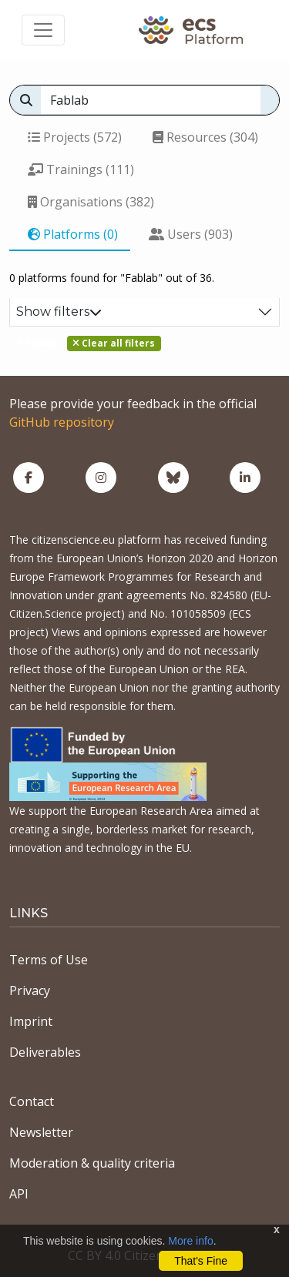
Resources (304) (205, 137)
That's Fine (200, 1261)
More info (190, 1241)
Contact (31, 1101)
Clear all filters (113, 343)
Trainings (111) (81, 169)
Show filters (59, 311)
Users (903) (191, 234)
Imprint (30, 1021)
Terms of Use (48, 959)
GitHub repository (61, 422)
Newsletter (41, 1132)
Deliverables (45, 1052)
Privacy (29, 990)
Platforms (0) (73, 234)
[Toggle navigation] (43, 30)
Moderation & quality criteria (92, 1163)
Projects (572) (75, 137)
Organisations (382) (91, 201)
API (19, 1193)
